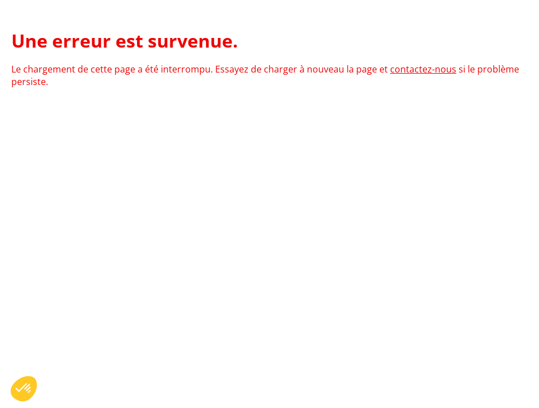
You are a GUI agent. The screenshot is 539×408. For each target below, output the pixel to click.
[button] (23, 388)
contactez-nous (423, 69)
